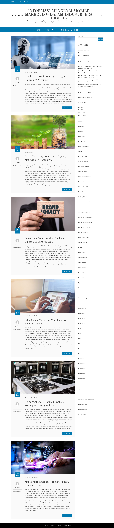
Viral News (58, 525)
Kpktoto (80, 121)
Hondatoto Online (83, 237)
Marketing (49, 30)
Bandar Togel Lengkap (85, 217)
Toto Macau (82, 191)
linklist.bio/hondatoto (85, 394)
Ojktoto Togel (82, 171)
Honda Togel (82, 181)
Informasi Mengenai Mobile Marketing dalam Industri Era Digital (59, 14)
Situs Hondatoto (83, 161)
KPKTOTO (81, 318)
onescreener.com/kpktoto (86, 399)
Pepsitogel (81, 141)
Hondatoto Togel (83, 146)
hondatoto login (83, 298)
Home (38, 30)
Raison (80, 247)
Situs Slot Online (83, 207)
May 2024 (81, 109)
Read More (67, 107)
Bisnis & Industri (70, 30)
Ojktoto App (82, 267)
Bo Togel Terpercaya (84, 212)
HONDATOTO (82, 409)
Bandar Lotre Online (84, 227)
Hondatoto (81, 126)
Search (80, 36)
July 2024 (81, 107)
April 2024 (81, 112)
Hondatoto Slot (82, 404)
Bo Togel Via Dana (84, 197)
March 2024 (82, 115)
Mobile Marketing (33, 316)
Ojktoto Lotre (82, 262)
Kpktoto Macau (82, 156)
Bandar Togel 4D (83, 232)
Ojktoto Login (82, 257)
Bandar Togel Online (84, 202)
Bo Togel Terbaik (83, 166)
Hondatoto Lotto (83, 293)
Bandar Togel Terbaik (85, 222)
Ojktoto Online (82, 242)
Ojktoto (80, 151)
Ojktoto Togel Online (84, 176)
